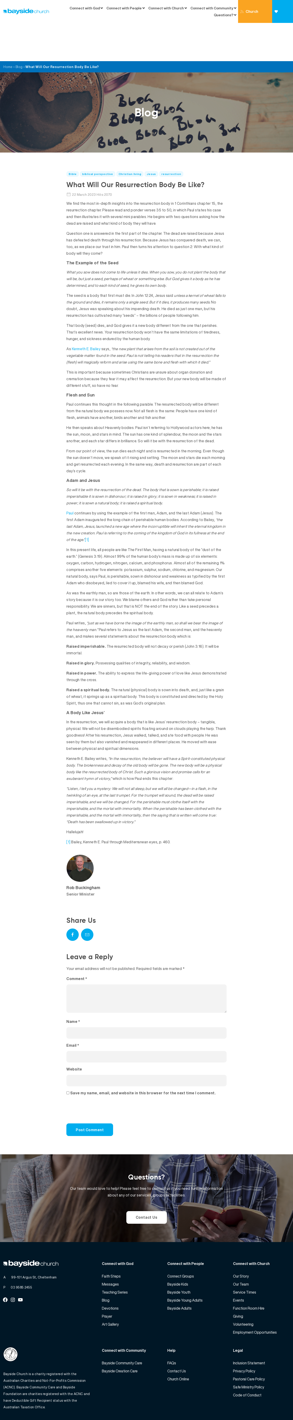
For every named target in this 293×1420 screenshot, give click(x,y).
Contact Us (146, 1184)
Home (8, 28)
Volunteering (243, 1291)
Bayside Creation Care (120, 1338)
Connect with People (124, 8)
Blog (19, 28)
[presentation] (97, 1079)
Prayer (107, 1283)
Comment (76, 940)
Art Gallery (110, 1291)
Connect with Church (166, 8)
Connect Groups (180, 1243)
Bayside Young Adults (185, 1267)
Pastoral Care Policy (249, 1346)
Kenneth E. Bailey (86, 310)
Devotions (110, 1275)
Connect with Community (211, 8)
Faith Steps (111, 1243)
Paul (69, 475)
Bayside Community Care (122, 1330)
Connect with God (85, 8)
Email (72, 1012)
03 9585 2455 (21, 1254)
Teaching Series (115, 1259)
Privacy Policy (244, 1338)
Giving (280, 16)
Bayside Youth (178, 1259)
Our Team (241, 1251)
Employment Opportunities (255, 1299)
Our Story (241, 1243)
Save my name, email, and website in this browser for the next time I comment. (143, 1060)
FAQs (171, 1330)
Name (73, 988)
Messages (110, 1251)
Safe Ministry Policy (248, 1354)
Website (74, 1036)
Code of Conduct (247, 1362)
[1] (87, 501)
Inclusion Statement (249, 1330)
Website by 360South (273, 1406)
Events (238, 1267)
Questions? (223, 15)
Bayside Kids (177, 1251)
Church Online (249, 16)
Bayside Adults (179, 1275)
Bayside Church (28, 1406)
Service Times (244, 1259)
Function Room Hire (248, 1275)
